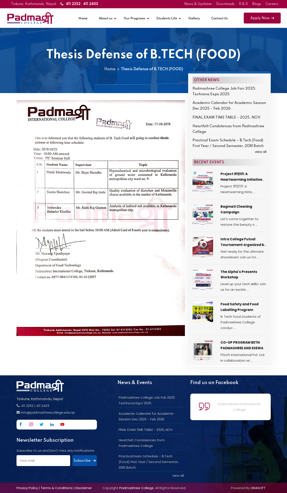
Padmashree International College (239, 407)
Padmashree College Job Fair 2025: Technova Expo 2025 (224, 91)
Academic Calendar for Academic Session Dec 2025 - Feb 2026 (229, 105)
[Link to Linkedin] (52, 424)
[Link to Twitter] (41, 424)
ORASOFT (258, 488)
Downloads (225, 4)
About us (105, 18)
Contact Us (219, 18)
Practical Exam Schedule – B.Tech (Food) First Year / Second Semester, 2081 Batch (228, 143)
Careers (272, 4)
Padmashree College (136, 488)
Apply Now (262, 18)
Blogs (256, 4)
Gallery (194, 18)
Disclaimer (83, 488)
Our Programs (134, 18)
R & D (243, 4)
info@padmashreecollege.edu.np (48, 412)
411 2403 (42, 405)
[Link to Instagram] (31, 424)
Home (83, 18)
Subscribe (84, 461)
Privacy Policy (27, 488)
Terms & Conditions (57, 488)
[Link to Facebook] (21, 424)
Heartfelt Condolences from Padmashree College (228, 129)
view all (260, 151)
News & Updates (198, 4)
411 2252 (27, 405)
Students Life (166, 18)
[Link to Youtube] (62, 424)
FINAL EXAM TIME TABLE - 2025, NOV (226, 117)
